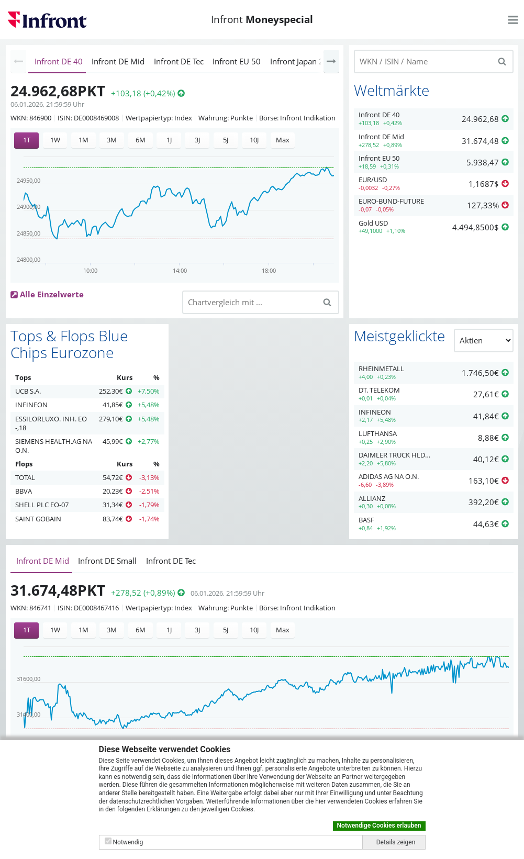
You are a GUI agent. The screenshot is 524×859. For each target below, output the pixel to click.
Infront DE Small (107, 560)
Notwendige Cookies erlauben (379, 825)
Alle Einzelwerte (52, 294)
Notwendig (128, 842)
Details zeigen (396, 842)
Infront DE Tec (179, 61)
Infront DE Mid (118, 61)
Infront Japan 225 (301, 61)
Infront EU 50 (237, 61)
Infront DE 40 (59, 61)
